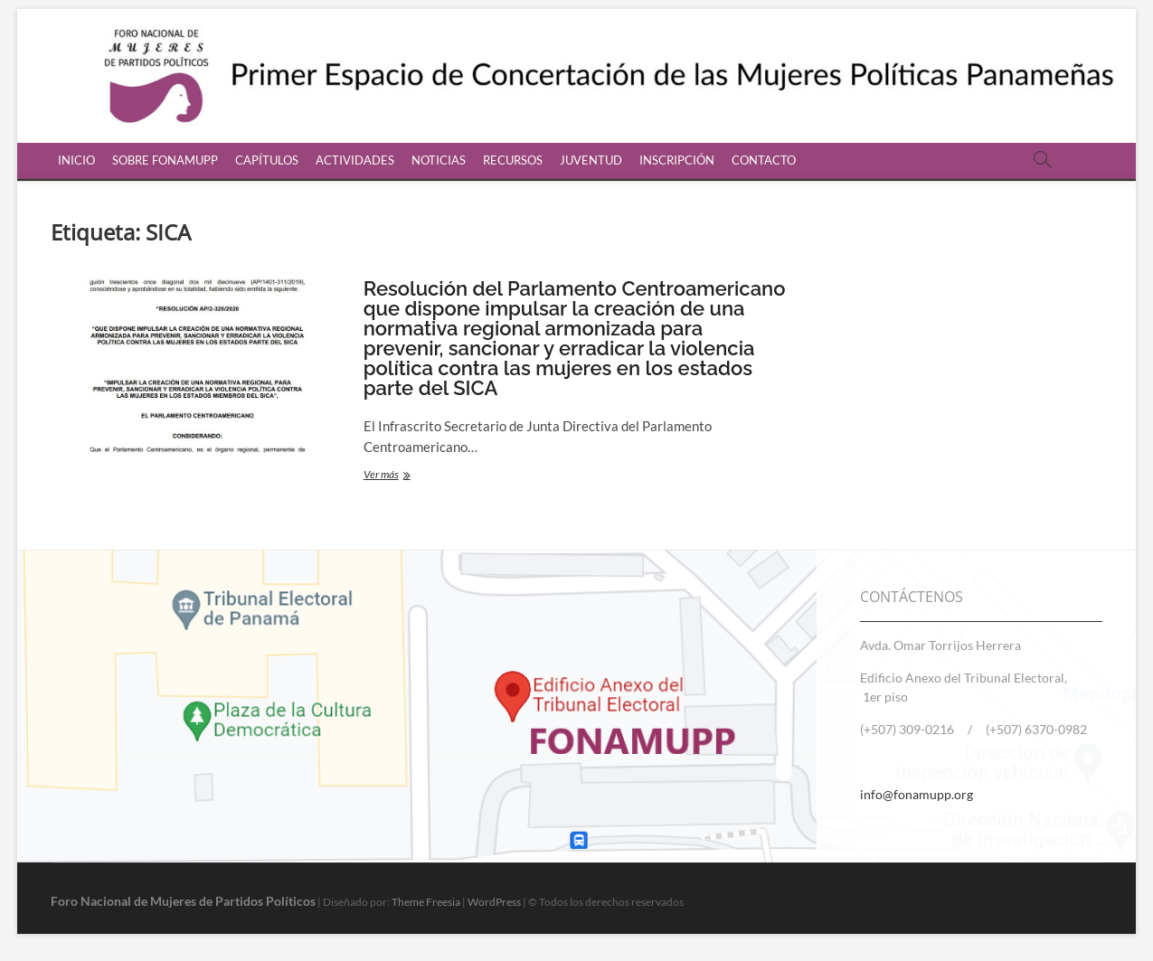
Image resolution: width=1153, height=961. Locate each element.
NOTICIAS (438, 160)
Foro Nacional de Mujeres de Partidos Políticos (183, 901)
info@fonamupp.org (916, 794)
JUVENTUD (591, 160)
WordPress (494, 902)
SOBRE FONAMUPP (165, 160)
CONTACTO (764, 160)
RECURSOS (513, 160)
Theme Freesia (426, 902)
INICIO (76, 160)
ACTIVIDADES (355, 160)
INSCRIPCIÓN (676, 160)
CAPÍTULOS (266, 160)
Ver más (419, 475)
